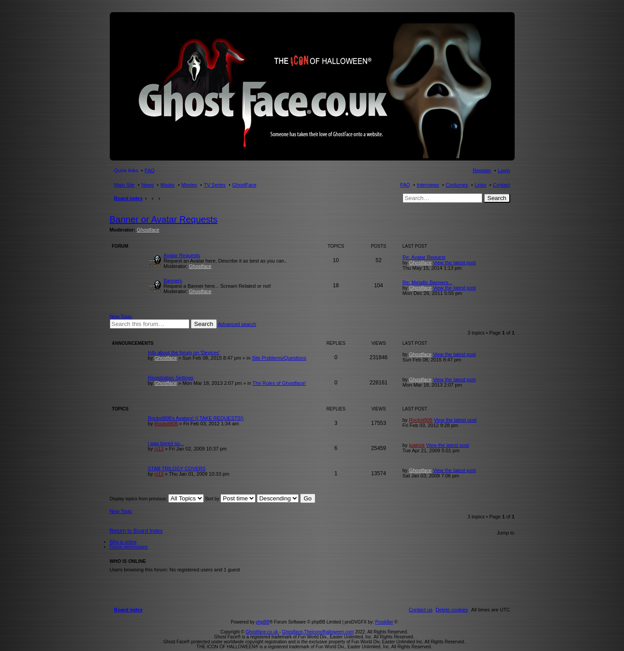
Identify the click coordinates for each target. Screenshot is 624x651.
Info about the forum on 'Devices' (184, 352)
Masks (168, 184)
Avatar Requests (182, 255)
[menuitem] (451, 599)
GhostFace (244, 184)
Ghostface (148, 229)
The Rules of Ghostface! (279, 383)
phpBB (262, 611)
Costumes (457, 184)
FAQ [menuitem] (150, 170)
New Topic (121, 316)
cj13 (158, 448)
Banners (173, 280)
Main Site (124, 184)
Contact (501, 184)
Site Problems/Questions (279, 358)
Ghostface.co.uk (262, 621)
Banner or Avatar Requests (164, 219)
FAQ (405, 184)
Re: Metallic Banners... (428, 282)
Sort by (230, 498)
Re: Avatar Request (424, 257)
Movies (189, 184)
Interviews (428, 184)
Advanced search (237, 324)
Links (480, 184)
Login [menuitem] (504, 170)
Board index (128, 198)
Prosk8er (384, 611)
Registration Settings (171, 377)
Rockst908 (166, 423)
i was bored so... (166, 443)
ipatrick (417, 445)
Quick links (126, 170)
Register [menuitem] (482, 170)
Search (496, 198)
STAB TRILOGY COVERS (177, 468)
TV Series (214, 184)
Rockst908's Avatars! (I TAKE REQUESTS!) (196, 418)
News (147, 184)
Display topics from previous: (157, 498)
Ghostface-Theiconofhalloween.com (318, 621)
